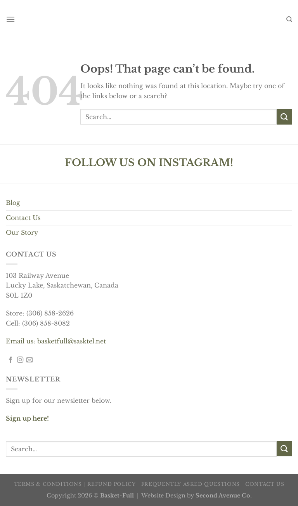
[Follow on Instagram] (20, 360)
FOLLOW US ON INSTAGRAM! (149, 162)
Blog (13, 202)
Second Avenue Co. (224, 495)
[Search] (289, 19)
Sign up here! (27, 418)
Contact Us (23, 218)
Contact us (264, 484)
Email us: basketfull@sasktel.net (56, 341)
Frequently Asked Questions (190, 484)
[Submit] (284, 116)
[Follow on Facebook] (10, 360)
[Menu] (10, 19)
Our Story (22, 232)
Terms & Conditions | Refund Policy (75, 484)
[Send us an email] (29, 360)
